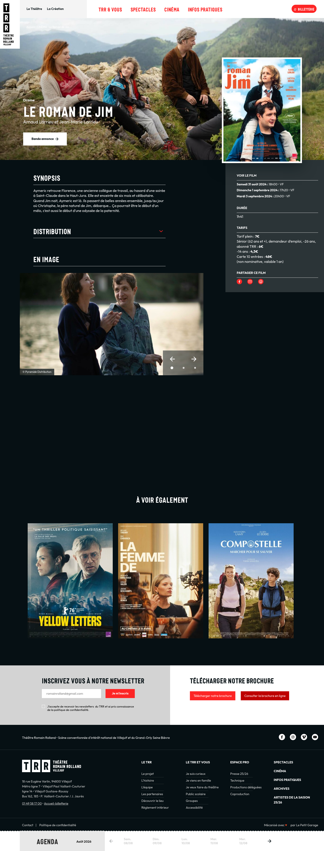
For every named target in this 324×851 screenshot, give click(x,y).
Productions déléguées (245, 787)
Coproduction (239, 794)
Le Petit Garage (307, 825)
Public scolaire (196, 794)
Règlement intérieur (155, 807)
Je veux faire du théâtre (202, 787)
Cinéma (171, 8)
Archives (281, 789)
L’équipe (147, 787)
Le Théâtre (34, 9)
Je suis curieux (195, 774)
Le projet (147, 774)
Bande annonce (43, 139)
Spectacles (143, 8)
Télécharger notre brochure (213, 696)
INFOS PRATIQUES (287, 780)
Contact (27, 825)
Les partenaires (152, 794)
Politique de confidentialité (57, 825)
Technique (237, 780)
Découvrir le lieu (152, 801)
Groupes (192, 801)
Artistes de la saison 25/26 (292, 799)
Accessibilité (194, 807)
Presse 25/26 (239, 774)
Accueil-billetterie (56, 803)
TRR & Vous (110, 8)
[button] (172, 359)
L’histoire (147, 780)
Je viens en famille (198, 780)
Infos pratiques (205, 8)
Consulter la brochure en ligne (265, 696)
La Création (55, 9)
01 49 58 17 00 (32, 803)
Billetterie (306, 9)
